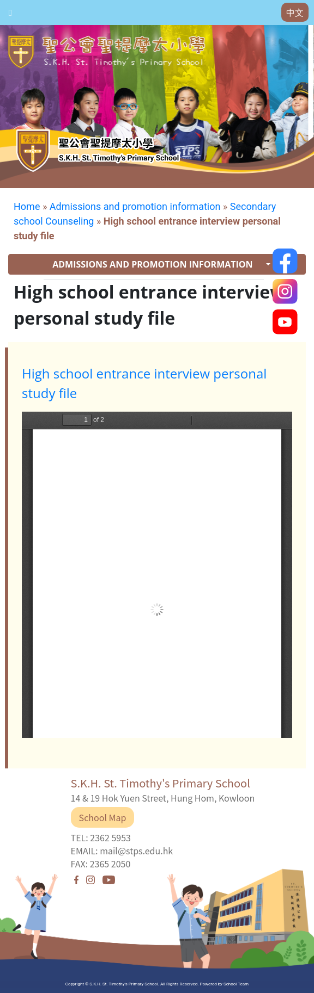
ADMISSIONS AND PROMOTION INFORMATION (153, 264)
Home (27, 206)
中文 (295, 12)
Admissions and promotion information (135, 206)
